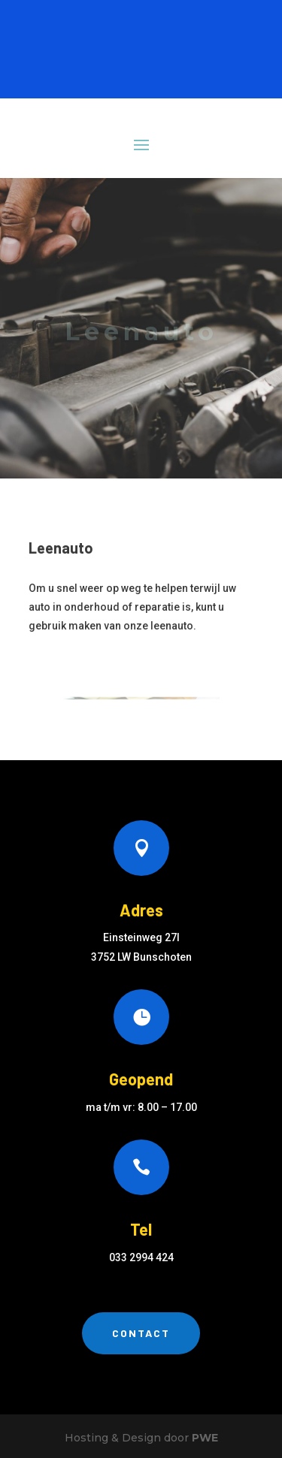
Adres (141, 909)
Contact (141, 1333)
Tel (141, 1229)
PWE (205, 1437)
